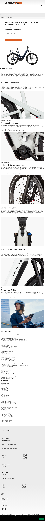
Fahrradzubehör (9, 514)
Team (2, 494)
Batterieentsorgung (4, 498)
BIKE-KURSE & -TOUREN (15, 10)
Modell (2, 17)
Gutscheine (28, 514)
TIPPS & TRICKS (24, 10)
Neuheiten (33, 514)
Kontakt (2, 493)
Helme (15, 514)
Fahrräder (3, 514)
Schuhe (18, 514)
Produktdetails (9, 17)
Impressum (3, 499)
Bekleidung (23, 514)
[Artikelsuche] (41, 5)
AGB (2, 497)
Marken (37, 514)
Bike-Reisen (32, 10)
